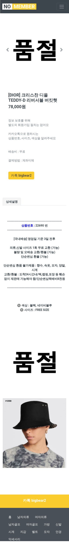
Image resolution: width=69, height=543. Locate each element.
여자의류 (41, 517)
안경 (58, 532)
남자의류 (23, 517)
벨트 (35, 532)
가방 (47, 524)
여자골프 (32, 524)
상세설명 (12, 201)
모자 (47, 532)
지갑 (23, 532)
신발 (58, 524)
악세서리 (14, 539)
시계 (11, 532)
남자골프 (14, 524)
